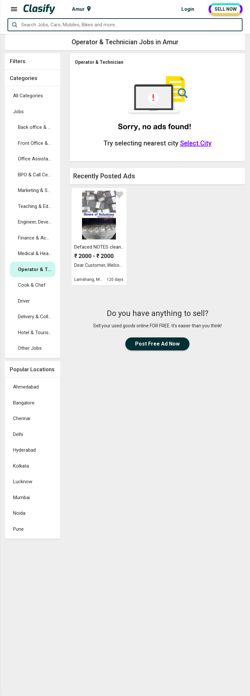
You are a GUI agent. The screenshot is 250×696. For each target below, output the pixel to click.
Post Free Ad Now (157, 344)
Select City (196, 143)
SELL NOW (226, 9)
